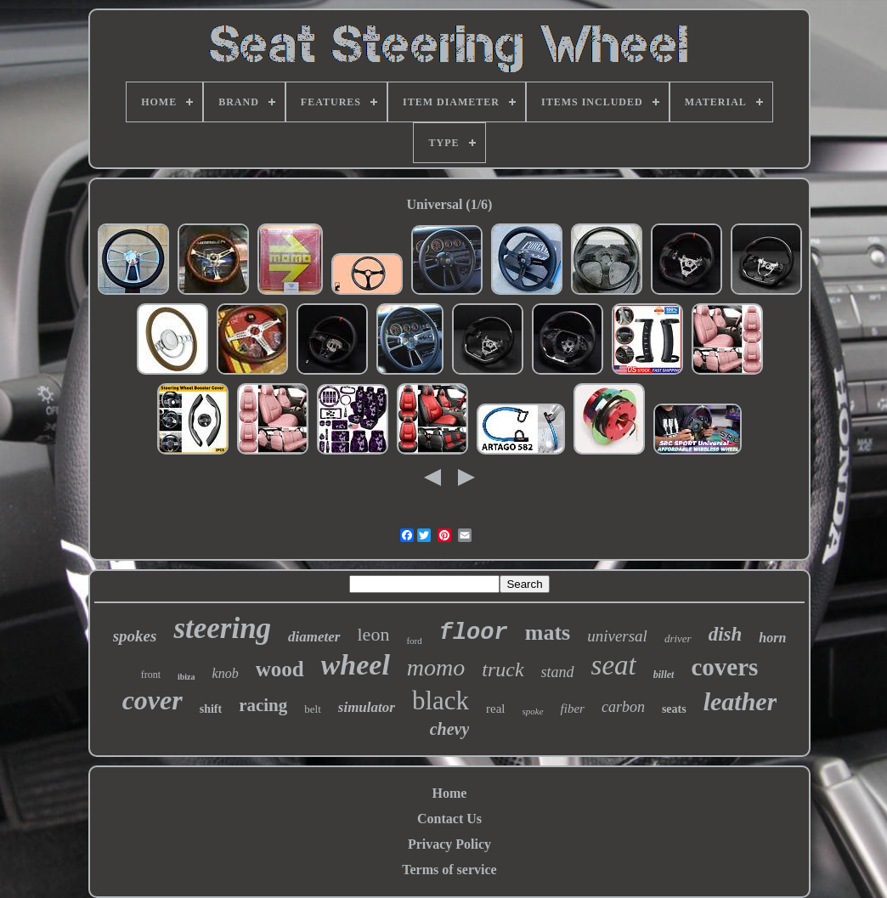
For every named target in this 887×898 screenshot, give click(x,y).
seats (674, 709)
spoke (533, 711)
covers (724, 667)
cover (152, 700)
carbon (623, 706)
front (151, 675)
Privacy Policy (449, 844)
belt (312, 709)
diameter (314, 637)
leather (740, 701)
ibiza (186, 676)
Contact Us (449, 818)
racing (263, 705)
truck (502, 669)
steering (222, 628)
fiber (573, 708)
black (440, 700)
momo (436, 667)
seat (613, 665)
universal (617, 636)
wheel (355, 665)
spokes (135, 636)
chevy (450, 729)
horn (772, 637)
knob (225, 673)
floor (473, 633)
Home (449, 793)
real (495, 708)
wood (280, 669)
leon (374, 634)
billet (664, 675)
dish (726, 634)
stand (557, 672)
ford (413, 640)
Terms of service (449, 869)
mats (547, 632)
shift (211, 709)
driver (678, 638)
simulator (366, 707)
